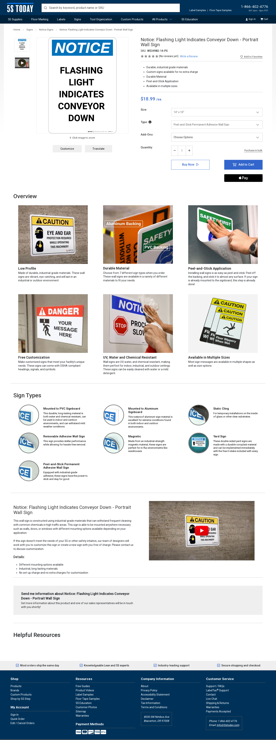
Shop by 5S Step (20, 690)
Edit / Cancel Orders (22, 714)
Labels (61, 19)
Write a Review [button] (189, 56)
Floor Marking (39, 19)
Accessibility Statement (155, 685)
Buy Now (188, 164)
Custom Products (132, 19)
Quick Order (18, 710)
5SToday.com (136, 735)
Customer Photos (86, 698)
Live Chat (211, 690)
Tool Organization (101, 19)
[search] (110, 7)
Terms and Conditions (154, 698)
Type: (146, 122)
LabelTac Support (217, 681)
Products (16, 677)
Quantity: (147, 147)
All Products (160, 19)
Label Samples (197, 10)
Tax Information (150, 694)
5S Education (189, 19)
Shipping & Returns (217, 694)
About (144, 677)
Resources (84, 670)
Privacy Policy (149, 681)
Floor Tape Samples (220, 10)
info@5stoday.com (228, 716)
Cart (264, 19)
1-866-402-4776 (254, 6)
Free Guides (83, 677)
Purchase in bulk (253, 150)
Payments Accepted (218, 702)
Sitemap (81, 702)
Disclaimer (147, 690)
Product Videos (85, 681)
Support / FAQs (215, 677)
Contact (211, 685)
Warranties (82, 707)
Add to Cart (246, 164)
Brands (15, 681)
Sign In (15, 705)
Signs (77, 19)
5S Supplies (15, 19)
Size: (144, 109)
